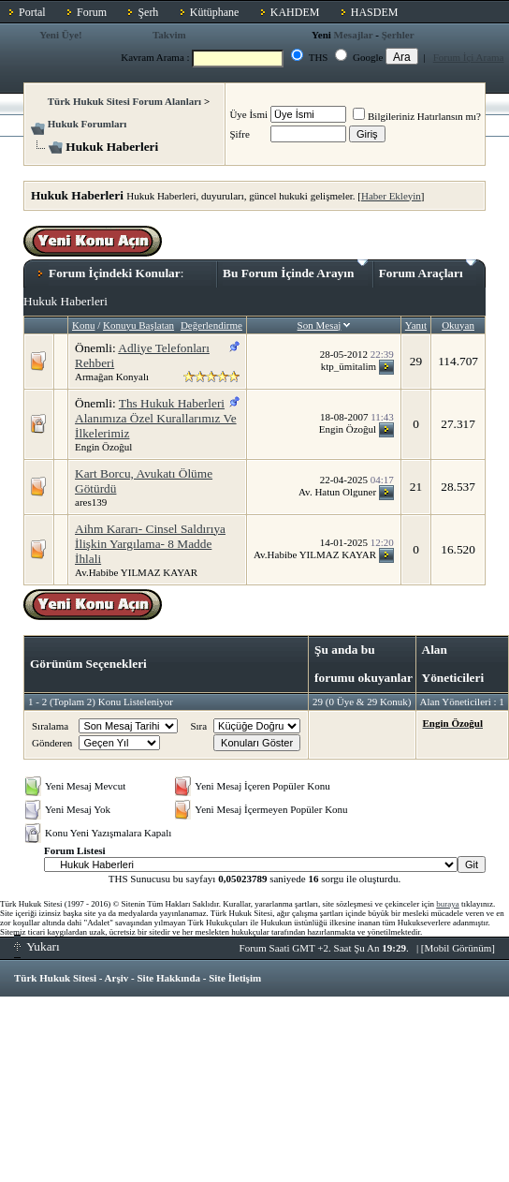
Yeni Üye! (60, 34)
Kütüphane (215, 12)
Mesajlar (353, 34)
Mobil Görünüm (458, 947)
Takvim (169, 34)
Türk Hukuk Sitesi (55, 977)
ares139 (91, 502)
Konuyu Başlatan (138, 325)
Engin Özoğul (103, 446)
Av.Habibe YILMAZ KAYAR (136, 572)
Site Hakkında (168, 977)
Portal (32, 12)
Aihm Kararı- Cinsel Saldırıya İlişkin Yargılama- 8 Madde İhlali (150, 544)
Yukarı (37, 946)
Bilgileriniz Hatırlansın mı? (417, 116)
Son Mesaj (320, 325)
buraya (447, 904)
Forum (92, 12)
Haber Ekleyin (391, 195)
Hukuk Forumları (87, 123)
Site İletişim (235, 977)
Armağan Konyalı (112, 376)
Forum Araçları (427, 269)
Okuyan (458, 325)
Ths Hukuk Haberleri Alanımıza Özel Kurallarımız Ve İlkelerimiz (156, 418)
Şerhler (398, 34)
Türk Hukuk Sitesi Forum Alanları (124, 101)
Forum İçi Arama (468, 57)
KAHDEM (295, 12)
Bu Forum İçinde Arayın (295, 269)
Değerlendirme (211, 325)
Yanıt (416, 325)
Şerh (148, 12)
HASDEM (375, 12)
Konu (83, 325)
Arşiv (117, 977)
